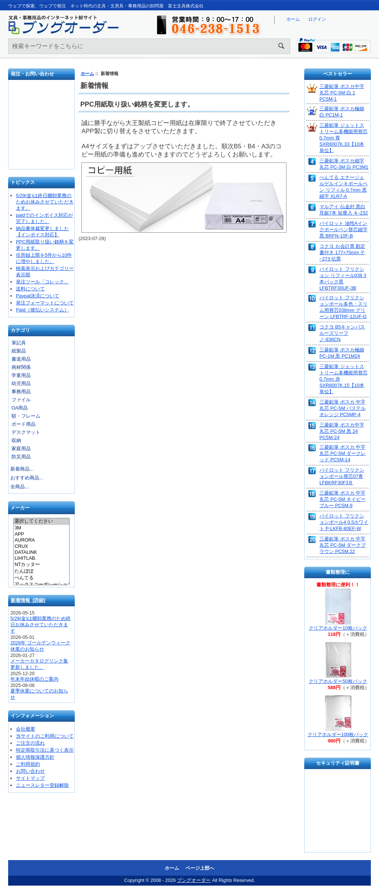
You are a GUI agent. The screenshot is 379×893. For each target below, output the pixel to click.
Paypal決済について (37, 296)
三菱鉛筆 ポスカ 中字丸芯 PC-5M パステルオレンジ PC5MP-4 (342, 408)
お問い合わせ (41, 127)
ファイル (21, 399)
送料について (30, 289)
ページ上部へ (199, 868)
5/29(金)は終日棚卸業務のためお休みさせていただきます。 (45, 202)
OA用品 (19, 408)
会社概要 (25, 729)
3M (41, 528)
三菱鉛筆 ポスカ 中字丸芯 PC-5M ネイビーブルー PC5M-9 (342, 499)
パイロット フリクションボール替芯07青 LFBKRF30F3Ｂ (341, 476)
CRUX (41, 546)
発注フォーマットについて (45, 303)
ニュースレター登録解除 (42, 785)
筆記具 (18, 343)
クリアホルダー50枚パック (338, 681)
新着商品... (22, 469)
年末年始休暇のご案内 (34, 679)
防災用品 (21, 456)
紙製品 (18, 351)
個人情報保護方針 (35, 757)
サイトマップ (30, 778)
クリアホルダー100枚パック (338, 734)
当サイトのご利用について (45, 736)
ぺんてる (41, 578)
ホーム (293, 19)
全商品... (19, 486)
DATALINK (41, 552)
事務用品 (21, 391)
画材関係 (21, 367)
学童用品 (21, 375)
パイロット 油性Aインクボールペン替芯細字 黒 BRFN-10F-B (343, 229)
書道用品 (21, 359)
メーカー (20, 508)
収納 (16, 440)
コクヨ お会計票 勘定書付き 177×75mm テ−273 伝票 (342, 252)
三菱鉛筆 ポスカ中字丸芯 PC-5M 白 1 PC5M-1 (341, 93)
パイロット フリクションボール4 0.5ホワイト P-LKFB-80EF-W (343, 522)
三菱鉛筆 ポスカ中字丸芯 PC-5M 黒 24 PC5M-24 (341, 431)
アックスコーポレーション (41, 585)
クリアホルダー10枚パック (338, 628)
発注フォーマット (41, 101)
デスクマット (25, 432)
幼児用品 (21, 383)
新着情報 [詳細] (28, 600)
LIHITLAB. (41, 558)
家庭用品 (21, 448)
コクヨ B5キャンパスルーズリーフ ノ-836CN (342, 333)
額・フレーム (25, 416)
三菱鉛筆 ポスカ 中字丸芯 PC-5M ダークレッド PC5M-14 (342, 453)
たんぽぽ (41, 571)
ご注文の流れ (30, 743)
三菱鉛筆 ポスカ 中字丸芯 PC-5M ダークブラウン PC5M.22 (342, 545)
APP (41, 534)
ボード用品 (23, 424)
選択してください (41, 521)
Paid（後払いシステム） (42, 310)
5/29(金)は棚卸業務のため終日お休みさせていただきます (40, 625)
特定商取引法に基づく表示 (45, 750)
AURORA (41, 540)
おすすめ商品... (26, 478)
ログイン (317, 19)
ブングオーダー (194, 880)
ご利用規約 (28, 764)
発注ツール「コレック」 (42, 281)
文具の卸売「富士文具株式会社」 (41, 151)
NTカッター (41, 565)
